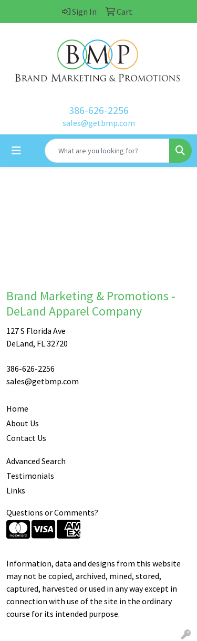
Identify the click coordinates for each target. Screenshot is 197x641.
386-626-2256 (99, 110)
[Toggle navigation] (16, 150)
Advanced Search (36, 461)
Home (17, 408)
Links (15, 490)
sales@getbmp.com (99, 123)
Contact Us (26, 438)
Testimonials (30, 475)
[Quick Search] (107, 151)
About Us (22, 423)
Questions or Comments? (52, 512)
